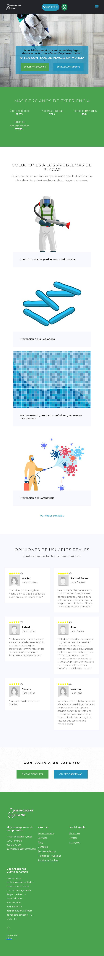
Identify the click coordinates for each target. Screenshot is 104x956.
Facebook (74, 833)
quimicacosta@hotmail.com (21, 849)
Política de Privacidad (49, 856)
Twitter (73, 838)
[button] (8, 43)
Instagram (74, 842)
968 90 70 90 (50, 7)
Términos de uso (47, 851)
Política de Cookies (48, 860)
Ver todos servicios (52, 515)
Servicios (42, 838)
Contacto (43, 847)
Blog (40, 842)
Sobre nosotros (46, 833)
